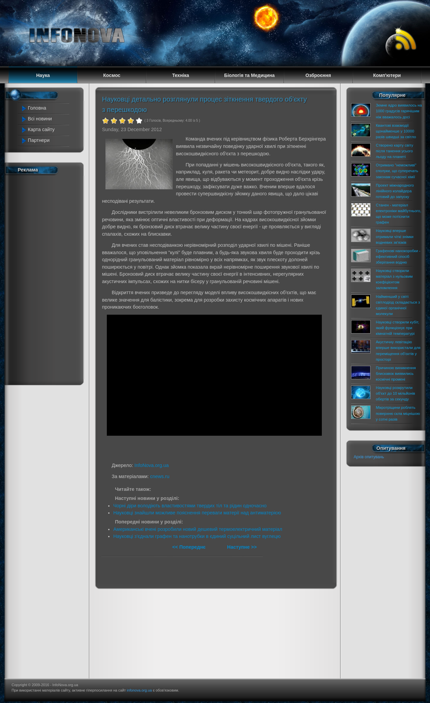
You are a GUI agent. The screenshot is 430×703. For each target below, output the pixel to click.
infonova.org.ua (139, 690)
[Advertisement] (48, 278)
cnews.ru (160, 476)
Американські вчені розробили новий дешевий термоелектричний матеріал (197, 529)
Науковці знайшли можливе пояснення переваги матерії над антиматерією (197, 512)
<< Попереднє (189, 547)
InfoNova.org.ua (151, 465)
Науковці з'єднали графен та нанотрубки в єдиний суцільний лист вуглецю (197, 536)
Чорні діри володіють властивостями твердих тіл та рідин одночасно (189, 505)
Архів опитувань (369, 457)
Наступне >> (242, 547)
